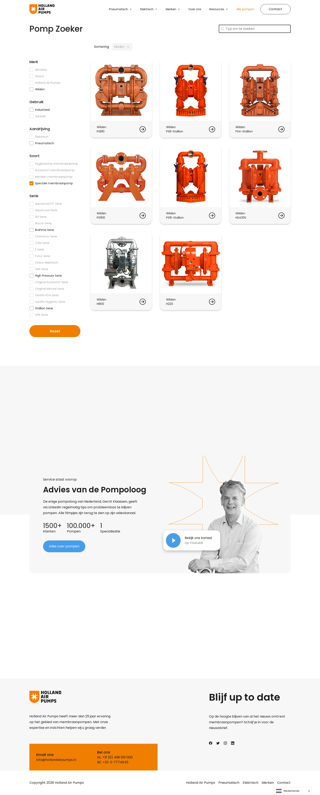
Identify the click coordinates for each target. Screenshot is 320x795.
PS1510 (101, 218)
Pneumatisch (120, 9)
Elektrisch (149, 9)
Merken (173, 9)
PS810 (100, 131)
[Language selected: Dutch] (293, 791)
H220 (169, 304)
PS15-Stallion (175, 218)
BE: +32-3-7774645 (112, 762)
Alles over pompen (64, 546)
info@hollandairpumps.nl (56, 759)
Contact (275, 9)
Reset (55, 331)
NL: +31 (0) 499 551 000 (115, 757)
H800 (100, 304)
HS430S (241, 218)
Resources (218, 9)
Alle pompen (245, 9)
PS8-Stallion (174, 131)
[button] (54, 70)
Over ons (194, 9)
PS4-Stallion (244, 131)
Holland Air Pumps (200, 782)
